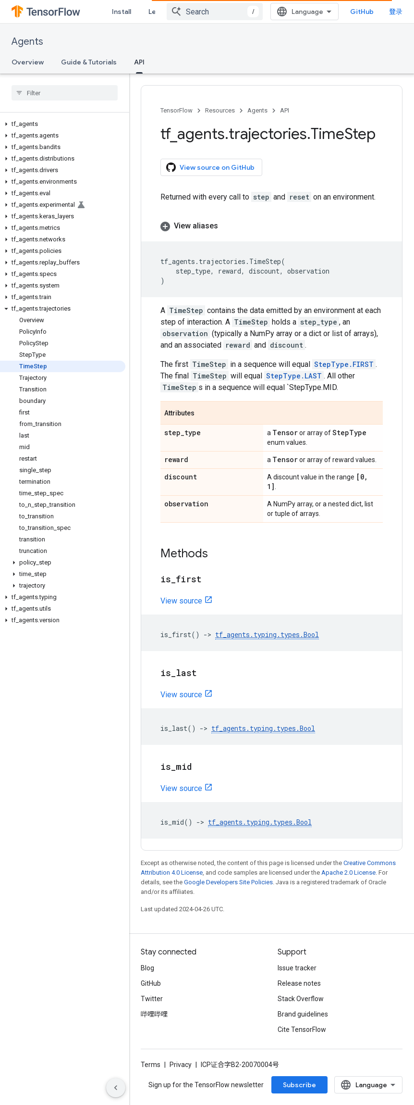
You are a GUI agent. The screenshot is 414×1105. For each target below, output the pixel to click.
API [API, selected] (139, 62)
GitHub (362, 11)
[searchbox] (65, 92)
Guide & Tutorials (89, 62)
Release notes (299, 983)
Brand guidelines (303, 1014)
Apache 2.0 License (348, 872)
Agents (27, 42)
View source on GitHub (210, 167)
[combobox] (215, 11)
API (284, 110)
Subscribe (299, 1084)
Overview (28, 62)
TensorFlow (176, 110)
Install (121, 11)
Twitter (152, 999)
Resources (220, 110)
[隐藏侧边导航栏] (115, 1087)
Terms (150, 1064)
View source (181, 600)
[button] (62, 124)
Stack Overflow (301, 999)
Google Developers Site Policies (228, 882)
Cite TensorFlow (302, 1029)
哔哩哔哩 (154, 1014)
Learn (157, 11)
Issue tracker (297, 968)
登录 (395, 11)
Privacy (181, 1064)
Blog (147, 968)
